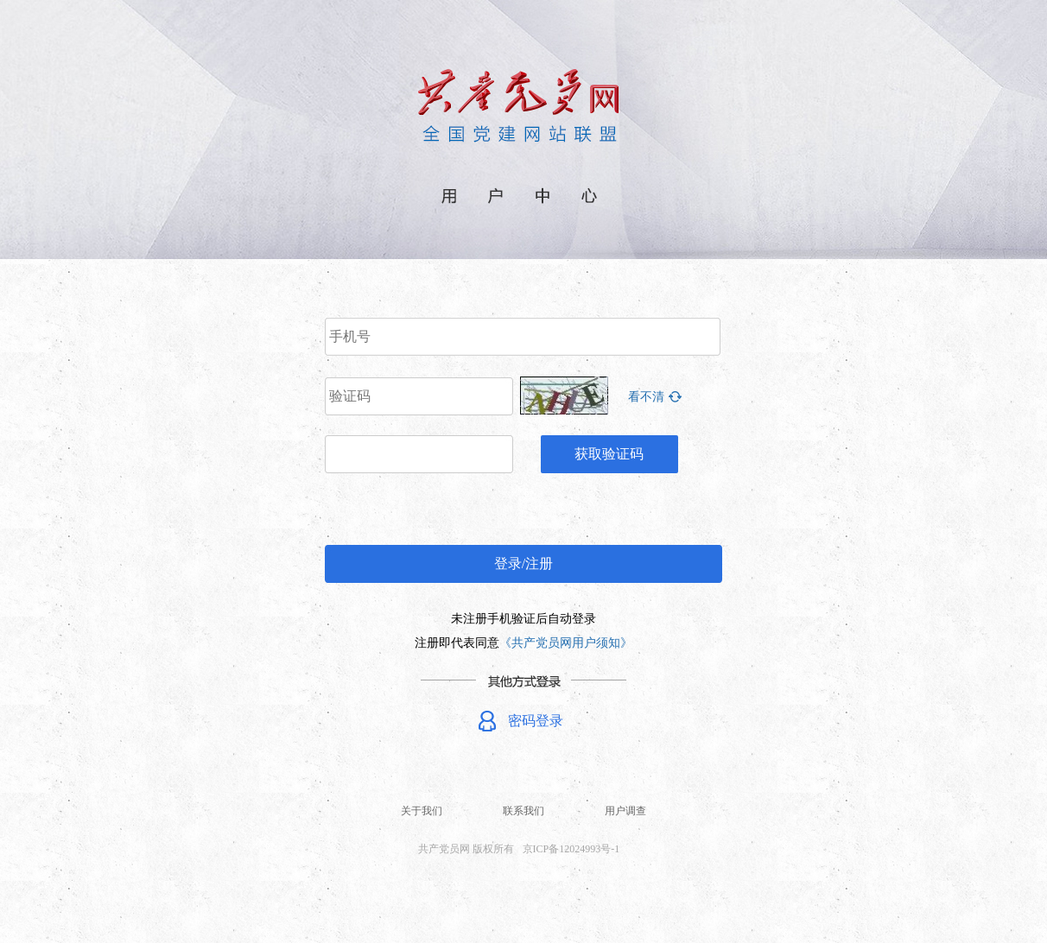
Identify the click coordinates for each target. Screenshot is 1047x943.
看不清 (646, 396)
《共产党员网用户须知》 (565, 642)
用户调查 (625, 811)
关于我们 (421, 811)
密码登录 (535, 720)
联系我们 (523, 811)
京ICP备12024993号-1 (571, 849)
